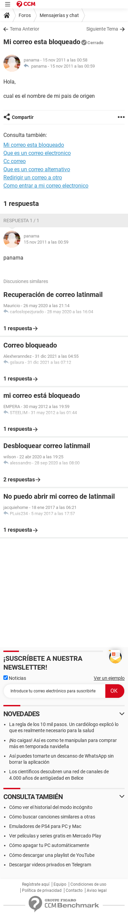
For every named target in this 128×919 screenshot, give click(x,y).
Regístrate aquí (35, 884)
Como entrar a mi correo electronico (45, 185)
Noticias (14, 678)
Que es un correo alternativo (36, 169)
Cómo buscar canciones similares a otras (52, 816)
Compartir (23, 117)
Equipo (60, 884)
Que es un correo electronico (37, 153)
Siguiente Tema (102, 29)
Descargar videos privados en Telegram (50, 864)
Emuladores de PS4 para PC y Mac (45, 826)
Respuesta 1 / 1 (21, 220)
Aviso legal (97, 890)
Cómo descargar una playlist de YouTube (51, 855)
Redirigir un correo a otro (32, 177)
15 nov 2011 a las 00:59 (72, 66)
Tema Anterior (24, 29)
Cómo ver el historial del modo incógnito (50, 807)
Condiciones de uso (88, 884)
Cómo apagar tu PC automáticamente (49, 845)
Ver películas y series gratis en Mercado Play (55, 835)
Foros (25, 15)
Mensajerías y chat (59, 15)
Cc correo (14, 161)
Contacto (74, 890)
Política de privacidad (42, 890)
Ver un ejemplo (109, 678)
